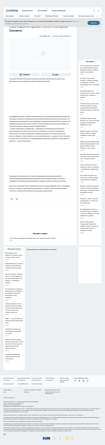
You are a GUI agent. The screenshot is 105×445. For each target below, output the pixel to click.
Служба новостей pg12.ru (61, 36)
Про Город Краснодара (37, 383)
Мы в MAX (37, 16)
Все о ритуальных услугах (86, 16)
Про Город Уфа (49, 380)
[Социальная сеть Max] (56, 74)
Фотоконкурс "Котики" (51, 16)
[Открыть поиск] (94, 10)
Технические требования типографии (32, 389)
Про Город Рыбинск (36, 380)
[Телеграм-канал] (24, 74)
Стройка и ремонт (24, 16)
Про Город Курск (21, 380)
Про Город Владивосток (23, 383)
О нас (5, 392)
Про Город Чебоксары (9, 378)
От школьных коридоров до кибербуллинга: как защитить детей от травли (40, 239)
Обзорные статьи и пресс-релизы (52, 389)
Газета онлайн (42, 10)
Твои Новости (7, 380)
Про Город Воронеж (50, 378)
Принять (94, 23)
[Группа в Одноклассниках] (79, 380)
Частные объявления (59, 10)
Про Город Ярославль (37, 378)
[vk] (11, 199)
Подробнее (54, 419)
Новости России (27, 10)
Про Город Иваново (64, 378)
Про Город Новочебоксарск (24, 378)
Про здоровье (10, 16)
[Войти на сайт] (98, 10)
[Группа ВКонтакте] (75, 380)
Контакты (26, 392)
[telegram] (17, 199)
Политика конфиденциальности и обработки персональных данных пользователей (23, 421)
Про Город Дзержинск (9, 383)
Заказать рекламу (68, 16)
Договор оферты (7, 389)
